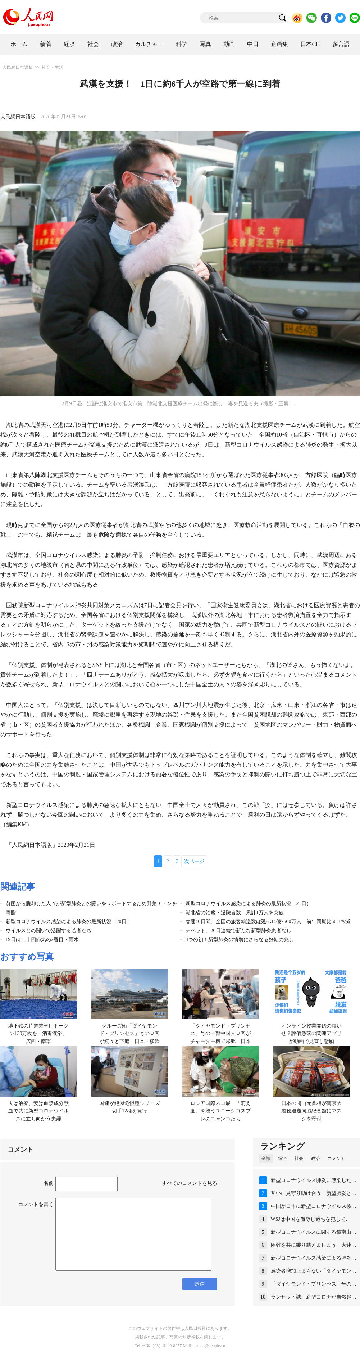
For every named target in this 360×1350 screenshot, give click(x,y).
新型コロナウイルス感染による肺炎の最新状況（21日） (248, 903)
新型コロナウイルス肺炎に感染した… (313, 1180)
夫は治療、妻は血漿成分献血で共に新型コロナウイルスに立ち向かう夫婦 (38, 1111)
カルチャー (149, 44)
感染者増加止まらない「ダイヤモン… (313, 1271)
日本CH (310, 44)
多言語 (341, 44)
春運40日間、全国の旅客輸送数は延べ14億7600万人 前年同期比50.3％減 (268, 921)
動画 (229, 44)
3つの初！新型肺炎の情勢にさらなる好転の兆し (240, 939)
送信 (200, 1284)
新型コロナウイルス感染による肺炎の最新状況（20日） (69, 921)
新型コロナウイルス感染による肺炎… (313, 1258)
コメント (336, 1158)
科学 (181, 44)
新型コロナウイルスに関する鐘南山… (313, 1232)
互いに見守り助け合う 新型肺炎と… (313, 1193)
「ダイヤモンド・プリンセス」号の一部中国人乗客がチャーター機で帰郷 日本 (220, 1033)
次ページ (194, 861)
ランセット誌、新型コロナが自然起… (313, 1297)
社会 (93, 44)
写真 (205, 44)
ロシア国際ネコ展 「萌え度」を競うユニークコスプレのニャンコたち (220, 1111)
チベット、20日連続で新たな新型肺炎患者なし (238, 930)
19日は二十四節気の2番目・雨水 (42, 939)
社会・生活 (52, 67)
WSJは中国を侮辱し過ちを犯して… (311, 1219)
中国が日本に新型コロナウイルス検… (313, 1206)
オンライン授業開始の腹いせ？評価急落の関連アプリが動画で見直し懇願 (311, 1033)
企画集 (279, 44)
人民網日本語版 (18, 67)
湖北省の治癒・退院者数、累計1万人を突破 (235, 912)
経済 (69, 44)
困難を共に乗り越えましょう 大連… (313, 1245)
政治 (117, 44)
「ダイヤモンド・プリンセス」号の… (313, 1284)
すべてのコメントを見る (189, 1183)
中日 (253, 44)
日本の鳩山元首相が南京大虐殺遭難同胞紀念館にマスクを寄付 (311, 1111)
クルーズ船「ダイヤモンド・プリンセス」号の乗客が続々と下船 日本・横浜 (129, 1033)
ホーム (19, 44)
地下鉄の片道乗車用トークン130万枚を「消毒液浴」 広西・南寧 (40, 1033)
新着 (45, 44)
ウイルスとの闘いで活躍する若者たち (48, 930)
